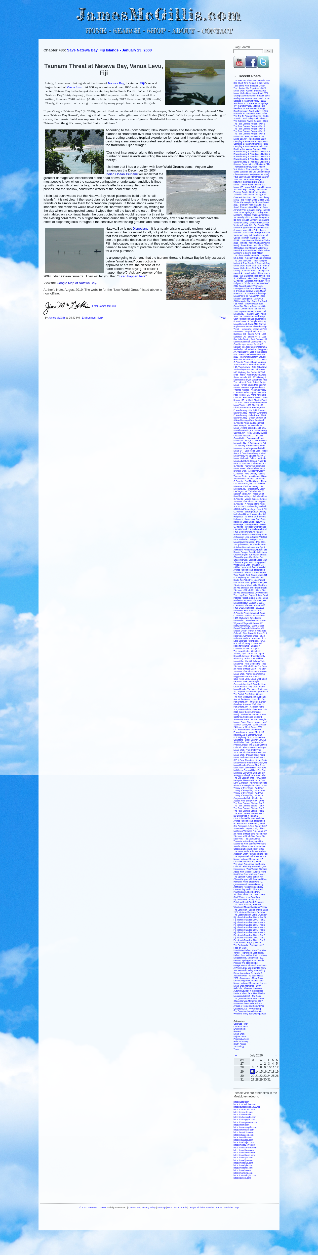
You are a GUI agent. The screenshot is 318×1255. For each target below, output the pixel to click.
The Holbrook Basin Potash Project (250, 382)
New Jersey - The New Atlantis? (248, 425)
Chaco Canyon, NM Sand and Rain (250, 879)
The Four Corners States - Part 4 (249, 805)
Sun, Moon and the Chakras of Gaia (250, 709)
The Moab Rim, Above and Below (249, 864)
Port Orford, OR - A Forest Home (249, 707)
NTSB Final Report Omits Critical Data (252, 200)
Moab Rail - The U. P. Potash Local (250, 572)
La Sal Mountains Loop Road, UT (249, 861)
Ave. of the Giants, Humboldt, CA (249, 699)
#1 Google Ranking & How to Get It (250, 524)
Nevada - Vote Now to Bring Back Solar (252, 232)
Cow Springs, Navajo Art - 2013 (248, 344)
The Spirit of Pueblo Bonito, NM (248, 877)
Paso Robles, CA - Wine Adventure (250, 395)
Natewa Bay (116, 83)
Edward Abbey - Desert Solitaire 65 (250, 418)
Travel (236, 1049)
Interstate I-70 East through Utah (249, 486)
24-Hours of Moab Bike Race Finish (250, 834)
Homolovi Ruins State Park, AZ (248, 881)
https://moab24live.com (244, 1145)
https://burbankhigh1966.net (247, 1107)
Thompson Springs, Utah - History (249, 167)
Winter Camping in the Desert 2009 (250, 785)
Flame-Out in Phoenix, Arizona (248, 1003)
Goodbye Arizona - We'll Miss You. (250, 704)
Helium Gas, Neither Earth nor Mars (250, 955)
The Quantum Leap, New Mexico (249, 998)
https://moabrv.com (242, 1170)
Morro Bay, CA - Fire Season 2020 (250, 139)
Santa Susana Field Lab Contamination (252, 171)
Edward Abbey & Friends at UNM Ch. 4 (252, 154)
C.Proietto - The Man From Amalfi (249, 605)
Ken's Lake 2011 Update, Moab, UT (250, 582)
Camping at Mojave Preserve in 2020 (251, 146)
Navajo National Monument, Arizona (250, 983)
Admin (184, 1207)
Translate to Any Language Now (249, 841)
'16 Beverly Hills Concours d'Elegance (251, 217)
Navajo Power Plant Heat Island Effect (251, 245)
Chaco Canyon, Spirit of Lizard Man (250, 560)
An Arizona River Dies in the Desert (250, 352)
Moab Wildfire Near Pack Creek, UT (250, 762)
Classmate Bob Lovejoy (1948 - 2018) (251, 174)
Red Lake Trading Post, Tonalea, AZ (250, 339)
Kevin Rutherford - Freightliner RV (249, 656)
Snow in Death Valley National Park (250, 118)
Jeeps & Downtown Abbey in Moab (250, 453)
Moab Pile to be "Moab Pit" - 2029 (249, 296)
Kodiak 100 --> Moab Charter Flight (250, 400)
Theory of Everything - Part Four (249, 788)
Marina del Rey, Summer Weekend (250, 843)
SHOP (156, 31)
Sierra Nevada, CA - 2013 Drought (250, 377)
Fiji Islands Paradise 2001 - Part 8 (249, 922)
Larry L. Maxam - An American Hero (250, 783)
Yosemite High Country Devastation (250, 189)
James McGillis (57, 317)
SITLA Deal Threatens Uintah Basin (250, 760)
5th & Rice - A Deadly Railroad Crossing (252, 258)
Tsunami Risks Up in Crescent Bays (250, 476)
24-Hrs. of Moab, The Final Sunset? (250, 587)
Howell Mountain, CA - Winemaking (250, 430)
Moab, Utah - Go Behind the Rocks (250, 458)
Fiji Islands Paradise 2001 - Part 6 (249, 927)
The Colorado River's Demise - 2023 (251, 121)
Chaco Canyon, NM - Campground (250, 562)
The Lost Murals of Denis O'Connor (250, 915)
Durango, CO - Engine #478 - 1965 (250, 334)
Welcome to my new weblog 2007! (250, 1013)
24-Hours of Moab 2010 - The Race (250, 666)
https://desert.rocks (242, 1114)
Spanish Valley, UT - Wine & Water (250, 724)
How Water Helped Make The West (250, 950)
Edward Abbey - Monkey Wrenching (250, 413)
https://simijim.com (242, 1178)
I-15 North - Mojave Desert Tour (248, 303)
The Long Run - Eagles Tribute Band (251, 595)
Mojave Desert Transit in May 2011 (250, 630)
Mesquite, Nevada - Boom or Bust (249, 780)
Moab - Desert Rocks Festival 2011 (250, 184)
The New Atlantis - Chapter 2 (247, 651)
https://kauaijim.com (243, 1137)
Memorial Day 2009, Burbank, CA (249, 773)
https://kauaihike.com (243, 1132)
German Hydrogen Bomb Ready (249, 960)
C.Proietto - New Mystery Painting (249, 473)
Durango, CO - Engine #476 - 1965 (250, 336)
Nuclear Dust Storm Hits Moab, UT (250, 600)
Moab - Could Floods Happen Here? (251, 722)
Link (100, 317)
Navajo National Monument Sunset (250, 714)
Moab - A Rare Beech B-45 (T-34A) (250, 428)
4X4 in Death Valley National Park (249, 106)
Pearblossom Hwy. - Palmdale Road (250, 496)
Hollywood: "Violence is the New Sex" (251, 283)
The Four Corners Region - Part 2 (249, 131)
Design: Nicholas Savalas (201, 1207)
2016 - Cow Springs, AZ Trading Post (251, 212)
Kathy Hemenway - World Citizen (249, 626)
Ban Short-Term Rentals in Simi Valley (251, 83)
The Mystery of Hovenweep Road (249, 445)
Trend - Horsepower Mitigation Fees (250, 329)
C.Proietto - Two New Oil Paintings (250, 527)
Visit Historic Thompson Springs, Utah (251, 169)
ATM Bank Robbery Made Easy (248, 887)
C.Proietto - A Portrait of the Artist (249, 504)
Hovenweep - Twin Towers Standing (250, 869)
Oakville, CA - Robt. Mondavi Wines (250, 433)
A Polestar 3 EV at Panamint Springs (251, 103)
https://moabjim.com (243, 1160)
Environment (89, 317)
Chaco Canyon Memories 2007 (248, 1001)
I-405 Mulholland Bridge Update (248, 539)
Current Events (241, 1026)
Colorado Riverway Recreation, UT (250, 866)
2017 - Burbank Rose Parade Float (250, 205)
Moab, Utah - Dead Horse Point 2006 (251, 93)
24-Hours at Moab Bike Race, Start (250, 836)
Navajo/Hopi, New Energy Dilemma (250, 347)
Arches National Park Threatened (249, 570)
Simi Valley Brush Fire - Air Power (249, 369)
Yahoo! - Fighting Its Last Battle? (249, 953)
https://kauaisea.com (243, 1140)
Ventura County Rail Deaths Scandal (251, 235)
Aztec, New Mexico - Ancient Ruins (250, 872)
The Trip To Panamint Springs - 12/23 (251, 116)
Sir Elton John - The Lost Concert (249, 894)
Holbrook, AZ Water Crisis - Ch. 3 (249, 636)
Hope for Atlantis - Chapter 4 (247, 646)
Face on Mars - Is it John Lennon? (250, 463)
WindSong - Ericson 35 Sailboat (248, 658)
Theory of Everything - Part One (248, 795)
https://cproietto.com (243, 1112)
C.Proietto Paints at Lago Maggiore (250, 362)
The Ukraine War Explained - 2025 (250, 88)
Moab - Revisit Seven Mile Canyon (250, 385)
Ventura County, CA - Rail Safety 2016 (251, 225)
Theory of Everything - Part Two (248, 793)
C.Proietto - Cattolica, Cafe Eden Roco (252, 281)
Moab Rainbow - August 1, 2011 (249, 603)
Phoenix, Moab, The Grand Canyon (250, 745)
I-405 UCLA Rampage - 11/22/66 (249, 608)
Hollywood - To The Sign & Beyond (250, 516)
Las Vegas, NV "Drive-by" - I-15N (249, 491)
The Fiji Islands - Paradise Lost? (249, 945)
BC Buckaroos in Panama (246, 816)
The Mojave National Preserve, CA (250, 856)
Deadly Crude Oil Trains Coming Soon (251, 270)
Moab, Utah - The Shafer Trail (247, 750)
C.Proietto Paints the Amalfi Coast (249, 613)
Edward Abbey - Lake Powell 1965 (250, 415)
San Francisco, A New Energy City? (250, 826)
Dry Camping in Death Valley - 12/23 (251, 111)
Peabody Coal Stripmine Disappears (251, 349)
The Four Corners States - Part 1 (249, 813)
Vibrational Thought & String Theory (250, 907)
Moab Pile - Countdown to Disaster (250, 620)
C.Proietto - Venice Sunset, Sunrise (250, 499)
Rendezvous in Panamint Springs (249, 108)
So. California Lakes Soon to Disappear (252, 278)
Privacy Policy (149, 1207)
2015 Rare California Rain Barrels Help (252, 276)
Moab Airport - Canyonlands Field (249, 448)
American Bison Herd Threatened (249, 364)
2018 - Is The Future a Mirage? (248, 179)
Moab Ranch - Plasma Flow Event (250, 765)
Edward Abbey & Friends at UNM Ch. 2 (252, 159)
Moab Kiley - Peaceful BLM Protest (250, 314)
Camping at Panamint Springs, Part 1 (251, 144)
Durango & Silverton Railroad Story (250, 288)
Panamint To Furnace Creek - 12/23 (250, 113)
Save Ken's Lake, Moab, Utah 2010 (250, 679)
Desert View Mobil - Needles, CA (249, 628)
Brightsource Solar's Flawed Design (250, 326)
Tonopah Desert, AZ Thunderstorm (250, 544)
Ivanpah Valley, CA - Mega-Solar (249, 494)
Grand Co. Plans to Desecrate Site (250, 306)
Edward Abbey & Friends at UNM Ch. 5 (252, 151)
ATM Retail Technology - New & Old (250, 509)
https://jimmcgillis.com (244, 1130)
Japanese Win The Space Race (248, 975)
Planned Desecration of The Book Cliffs (252, 164)
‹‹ (236, 1055)
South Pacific (240, 1044)
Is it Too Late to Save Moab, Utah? (250, 291)
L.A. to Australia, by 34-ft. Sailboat (249, 483)
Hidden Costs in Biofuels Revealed (250, 567)
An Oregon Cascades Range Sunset (251, 691)
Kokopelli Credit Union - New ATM (249, 522)
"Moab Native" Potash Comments (249, 478)
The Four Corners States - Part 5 (249, 803)
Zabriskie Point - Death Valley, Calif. (250, 194)
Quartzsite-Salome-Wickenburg (248, 884)
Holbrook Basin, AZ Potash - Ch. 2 (250, 638)
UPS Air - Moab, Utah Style (246, 681)
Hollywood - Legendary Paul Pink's (250, 519)
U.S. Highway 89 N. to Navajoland (250, 737)
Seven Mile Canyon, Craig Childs (249, 828)
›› (276, 1055)
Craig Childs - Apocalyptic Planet (249, 438)
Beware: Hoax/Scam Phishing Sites (250, 534)
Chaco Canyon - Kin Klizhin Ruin (249, 557)
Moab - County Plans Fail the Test (249, 308)
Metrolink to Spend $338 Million (248, 253)
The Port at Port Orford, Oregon (248, 694)
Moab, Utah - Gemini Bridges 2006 (250, 90)
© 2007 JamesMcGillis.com (93, 1207)
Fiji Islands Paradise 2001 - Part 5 (249, 930)
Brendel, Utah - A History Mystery (249, 471)
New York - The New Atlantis (247, 838)
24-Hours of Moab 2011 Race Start (250, 590)
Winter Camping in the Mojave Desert (251, 202)
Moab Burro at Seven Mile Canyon (250, 324)
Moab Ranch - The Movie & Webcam (251, 689)
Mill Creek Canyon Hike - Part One (250, 770)
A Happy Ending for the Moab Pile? (250, 775)
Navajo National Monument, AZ (248, 859)
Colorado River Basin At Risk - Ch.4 (250, 633)
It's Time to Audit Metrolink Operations (251, 220)
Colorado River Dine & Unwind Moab (251, 397)
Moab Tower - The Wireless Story (249, 468)
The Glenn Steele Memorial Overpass (251, 255)
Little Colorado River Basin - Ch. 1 (250, 641)
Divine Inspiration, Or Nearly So (248, 973)
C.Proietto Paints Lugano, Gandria (250, 392)
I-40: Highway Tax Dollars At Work (249, 372)
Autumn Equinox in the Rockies (248, 991)
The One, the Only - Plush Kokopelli (250, 260)
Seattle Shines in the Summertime (250, 846)
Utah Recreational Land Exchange (250, 319)
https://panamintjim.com (245, 1175)
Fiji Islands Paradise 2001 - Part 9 (249, 920)
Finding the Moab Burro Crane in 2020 (252, 98)
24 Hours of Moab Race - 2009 (248, 727)
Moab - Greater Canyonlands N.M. (250, 387)
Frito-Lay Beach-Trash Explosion (249, 902)
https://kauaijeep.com (243, 1135)
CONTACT (216, 31)
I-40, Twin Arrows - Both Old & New (250, 367)
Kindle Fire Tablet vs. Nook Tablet (249, 580)
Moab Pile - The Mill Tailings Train (249, 661)
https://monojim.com (243, 1173)
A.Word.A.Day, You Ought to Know (250, 968)
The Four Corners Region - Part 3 (249, 128)
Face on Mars (240, 948)
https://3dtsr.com (241, 1102)
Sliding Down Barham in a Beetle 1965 (252, 95)
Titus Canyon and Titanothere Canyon (251, 177)
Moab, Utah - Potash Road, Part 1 (249, 757)
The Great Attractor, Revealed (247, 904)
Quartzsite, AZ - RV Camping (247, 1008)
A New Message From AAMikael (249, 420)
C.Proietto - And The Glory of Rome (250, 481)
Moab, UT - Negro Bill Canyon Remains (252, 187)
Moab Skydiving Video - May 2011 (250, 542)
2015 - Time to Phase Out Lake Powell (252, 243)
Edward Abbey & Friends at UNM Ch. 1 (252, 162)
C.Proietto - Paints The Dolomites (249, 466)
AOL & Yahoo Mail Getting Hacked (250, 506)
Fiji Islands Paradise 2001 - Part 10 (250, 917)
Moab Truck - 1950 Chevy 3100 (248, 405)
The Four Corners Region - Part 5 (249, 124)
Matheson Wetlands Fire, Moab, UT (250, 831)
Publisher (228, 1207)
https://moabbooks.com (244, 1152)
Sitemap (161, 1207)
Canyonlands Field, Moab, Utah (248, 798)
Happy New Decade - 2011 (246, 676)
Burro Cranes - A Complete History (250, 321)
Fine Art (237, 1031)
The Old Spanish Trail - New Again (250, 778)
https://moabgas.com (243, 1157)
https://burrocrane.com (244, 1109)
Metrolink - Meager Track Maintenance (252, 215)
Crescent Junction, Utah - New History (251, 197)
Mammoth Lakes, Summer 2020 (249, 136)
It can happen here (132, 276)
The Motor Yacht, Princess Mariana (250, 851)
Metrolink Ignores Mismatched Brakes (251, 227)
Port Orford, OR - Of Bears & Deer (250, 702)
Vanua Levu (74, 87)
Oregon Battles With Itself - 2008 (249, 849)
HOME (96, 31)
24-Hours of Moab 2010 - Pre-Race (250, 671)
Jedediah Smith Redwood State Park (251, 854)
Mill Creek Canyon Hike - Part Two (250, 767)
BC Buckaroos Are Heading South (249, 823)
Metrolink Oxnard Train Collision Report (252, 273)
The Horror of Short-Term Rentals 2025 (252, 80)
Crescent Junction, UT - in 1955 (248, 435)
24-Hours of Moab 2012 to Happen (250, 501)
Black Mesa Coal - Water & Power (249, 354)
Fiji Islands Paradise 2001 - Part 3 (249, 935)
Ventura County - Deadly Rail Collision (251, 222)
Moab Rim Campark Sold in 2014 (249, 331)
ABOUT (183, 31)
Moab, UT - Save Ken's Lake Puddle (251, 451)
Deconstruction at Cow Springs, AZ (250, 341)
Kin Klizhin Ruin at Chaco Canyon (249, 874)
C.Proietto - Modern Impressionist (249, 615)
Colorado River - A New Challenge (250, 747)
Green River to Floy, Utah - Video (249, 686)
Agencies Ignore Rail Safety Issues (250, 230)
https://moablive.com (243, 1163)
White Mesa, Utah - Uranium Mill (249, 565)
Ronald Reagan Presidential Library (250, 552)
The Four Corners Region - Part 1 (249, 133)
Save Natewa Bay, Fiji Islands (247, 942)
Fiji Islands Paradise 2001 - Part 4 (249, 932)
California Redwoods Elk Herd (248, 717)
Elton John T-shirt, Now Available (249, 818)
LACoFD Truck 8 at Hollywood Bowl (250, 529)
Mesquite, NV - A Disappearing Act (250, 443)
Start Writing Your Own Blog (247, 897)
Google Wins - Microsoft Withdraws (250, 965)
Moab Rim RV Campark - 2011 (248, 610)
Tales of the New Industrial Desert (249, 85)
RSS (169, 1207)
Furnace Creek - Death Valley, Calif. (250, 192)
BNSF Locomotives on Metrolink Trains (252, 240)
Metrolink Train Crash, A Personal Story (252, 263)
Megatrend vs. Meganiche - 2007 (249, 958)
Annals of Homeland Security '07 (249, 1006)
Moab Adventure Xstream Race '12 (250, 461)
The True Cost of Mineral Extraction (250, 402)
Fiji (142, 83)
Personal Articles (241, 1039)
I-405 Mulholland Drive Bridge (247, 618)
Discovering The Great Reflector (249, 980)
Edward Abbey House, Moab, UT (249, 732)
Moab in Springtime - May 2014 (248, 298)
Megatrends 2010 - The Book (247, 996)
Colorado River (241, 1024)
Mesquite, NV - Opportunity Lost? (249, 489)
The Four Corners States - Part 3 (249, 808)
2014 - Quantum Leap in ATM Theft (250, 311)
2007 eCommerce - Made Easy (248, 978)
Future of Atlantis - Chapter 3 (247, 648)
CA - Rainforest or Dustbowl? (247, 729)
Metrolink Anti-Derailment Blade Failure (252, 250)
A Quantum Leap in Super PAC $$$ (250, 537)
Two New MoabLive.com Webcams (250, 697)
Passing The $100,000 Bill (246, 963)
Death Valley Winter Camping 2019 (250, 149)
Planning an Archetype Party (247, 892)
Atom (176, 1207)
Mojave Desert (240, 1036)
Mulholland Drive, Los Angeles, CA (250, 514)
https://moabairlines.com (245, 1147)
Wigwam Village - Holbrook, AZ (248, 623)
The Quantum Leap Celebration (248, 1011)
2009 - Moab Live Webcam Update (250, 752)
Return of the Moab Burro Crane (249, 182)
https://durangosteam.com (246, 1122)
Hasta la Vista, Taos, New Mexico (249, 993)
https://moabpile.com (243, 1165)
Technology (239, 1046)
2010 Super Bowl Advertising (247, 712)
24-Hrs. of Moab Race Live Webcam (251, 592)
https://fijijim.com (241, 1125)
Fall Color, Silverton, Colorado (248, 988)
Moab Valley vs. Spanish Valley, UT (250, 456)
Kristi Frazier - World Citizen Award (250, 375)
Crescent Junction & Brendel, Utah (250, 684)
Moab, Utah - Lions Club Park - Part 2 (251, 265)
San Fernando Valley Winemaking (249, 970)
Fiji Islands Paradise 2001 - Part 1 (249, 940)
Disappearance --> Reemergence (249, 407)
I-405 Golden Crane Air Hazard (248, 532)
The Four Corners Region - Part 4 (249, 126)
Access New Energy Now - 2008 (249, 800)
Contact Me (134, 1207)
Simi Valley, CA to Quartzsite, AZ (249, 742)
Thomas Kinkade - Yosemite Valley (250, 390)
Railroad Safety (241, 1041)
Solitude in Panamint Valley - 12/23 (250, 101)
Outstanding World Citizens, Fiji (248, 889)
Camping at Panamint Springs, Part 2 (251, 141)
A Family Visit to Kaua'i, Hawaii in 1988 (252, 210)
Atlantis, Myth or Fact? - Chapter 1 (250, 653)
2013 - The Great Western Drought (250, 357)
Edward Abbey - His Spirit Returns (250, 410)
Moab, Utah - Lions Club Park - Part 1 (251, 268)
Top (236, 1207)
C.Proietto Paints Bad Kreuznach (249, 423)
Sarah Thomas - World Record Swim (251, 207)
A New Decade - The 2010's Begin (250, 719)
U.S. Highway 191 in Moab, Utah (249, 577)
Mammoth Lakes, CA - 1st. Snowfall (250, 440)
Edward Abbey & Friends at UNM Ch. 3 (252, 156)
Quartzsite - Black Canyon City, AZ (250, 740)
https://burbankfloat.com (245, 1104)
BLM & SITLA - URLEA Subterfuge (250, 293)
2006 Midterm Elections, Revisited (250, 912)
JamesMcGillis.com (159, 14)
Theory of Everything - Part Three (249, 790)
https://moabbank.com (244, 1150)
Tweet (222, 317)
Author (219, 1207)
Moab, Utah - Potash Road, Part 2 (249, 755)
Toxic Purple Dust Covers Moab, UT (250, 575)
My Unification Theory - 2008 (247, 899)
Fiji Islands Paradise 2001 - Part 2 (249, 937)
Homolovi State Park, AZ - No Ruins (250, 359)
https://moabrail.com (243, 1168)
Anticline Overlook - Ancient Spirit (249, 547)
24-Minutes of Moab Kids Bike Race (250, 585)
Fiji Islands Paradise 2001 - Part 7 (249, 925)
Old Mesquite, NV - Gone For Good (250, 301)
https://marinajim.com (244, 1142)
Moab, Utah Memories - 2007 (247, 986)
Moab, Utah (239, 1034)
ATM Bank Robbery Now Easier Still (250, 549)
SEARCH (126, 31)
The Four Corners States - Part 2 (249, 811)
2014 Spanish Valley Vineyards (248, 286)
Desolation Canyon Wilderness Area (250, 379)
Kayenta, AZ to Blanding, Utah (248, 735)
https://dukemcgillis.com (245, 1117)
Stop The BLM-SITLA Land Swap (249, 316)
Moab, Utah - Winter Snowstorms (249, 674)
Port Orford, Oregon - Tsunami (248, 643)
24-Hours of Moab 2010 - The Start (250, 669)
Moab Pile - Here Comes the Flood (250, 664)
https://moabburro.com (244, 1155)
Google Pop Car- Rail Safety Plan (249, 238)
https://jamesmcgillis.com (245, 1127)
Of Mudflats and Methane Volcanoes (251, 248)
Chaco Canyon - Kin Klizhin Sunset (250, 554)
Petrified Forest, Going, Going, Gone (251, 598)
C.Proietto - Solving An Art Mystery (250, 511)
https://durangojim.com (244, 1119)
